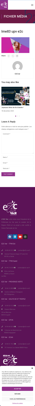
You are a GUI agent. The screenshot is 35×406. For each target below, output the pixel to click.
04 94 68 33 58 (9, 326)
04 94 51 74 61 (9, 344)
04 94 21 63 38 (9, 267)
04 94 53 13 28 (9, 305)
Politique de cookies (17, 403)
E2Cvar (17, 74)
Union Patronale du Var (9, 228)
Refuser (17, 394)
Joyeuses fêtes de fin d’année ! (12, 107)
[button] (32, 368)
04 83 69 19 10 (9, 250)
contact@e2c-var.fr (24, 250)
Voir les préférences (17, 399)
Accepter (17, 389)
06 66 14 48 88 (9, 288)
